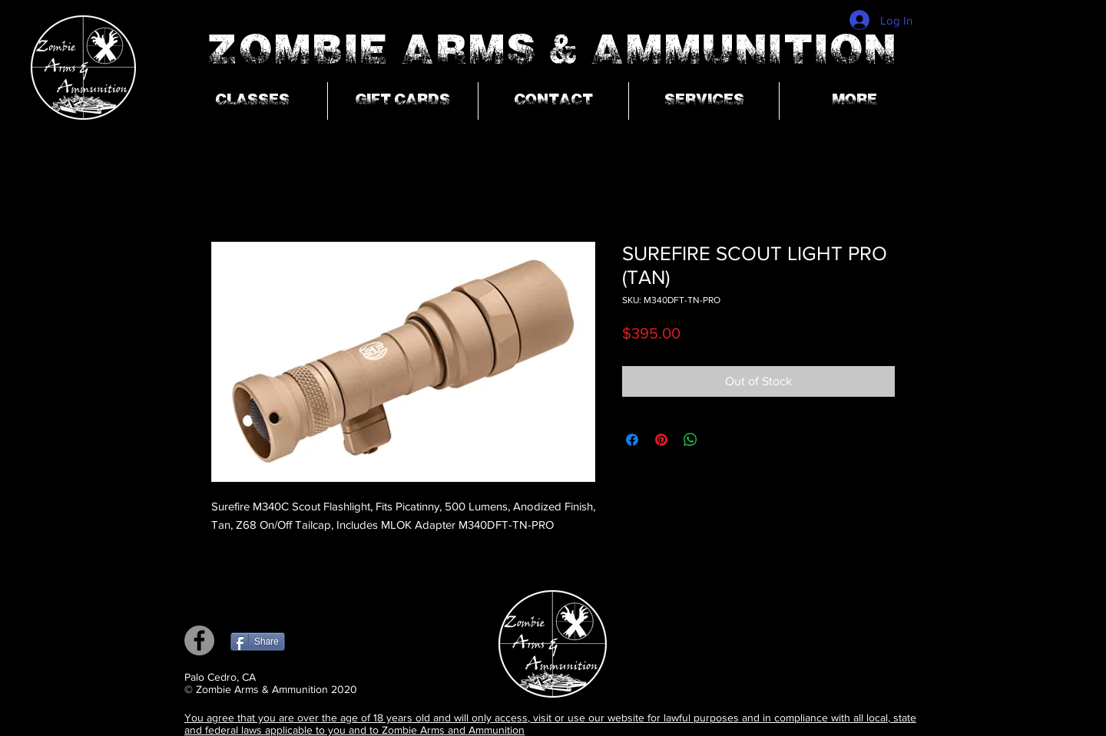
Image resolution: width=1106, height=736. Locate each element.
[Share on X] (719, 440)
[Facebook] (199, 640)
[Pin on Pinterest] (661, 440)
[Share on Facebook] (632, 440)
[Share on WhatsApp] (690, 440)
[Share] (257, 641)
